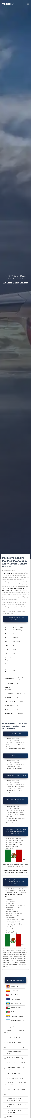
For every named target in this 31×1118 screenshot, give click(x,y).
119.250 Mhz (20, 713)
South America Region (17, 1016)
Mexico (14, 634)
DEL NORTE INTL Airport (13, 1037)
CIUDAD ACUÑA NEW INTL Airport (16, 1058)
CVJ (14, 654)
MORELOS (15, 638)
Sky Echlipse (8, 573)
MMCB (14, 650)
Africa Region (14, 990)
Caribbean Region (16, 1003)
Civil (14, 671)
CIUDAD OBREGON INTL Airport (15, 1078)
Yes (14, 659)
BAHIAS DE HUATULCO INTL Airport (16, 1047)
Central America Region (17, 1020)
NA (17, 683)
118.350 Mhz (20, 701)
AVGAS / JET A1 (21, 693)
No (13, 665)
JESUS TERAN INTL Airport (14, 1042)
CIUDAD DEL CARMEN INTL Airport (16, 1062)
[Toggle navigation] (28, 4)
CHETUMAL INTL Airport (13, 1073)
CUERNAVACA (16, 642)
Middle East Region (16, 1007)
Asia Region (14, 986)
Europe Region (15, 995)
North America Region (17, 1012)
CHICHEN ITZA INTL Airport (14, 1094)
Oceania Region (15, 999)
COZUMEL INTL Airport (13, 1117)
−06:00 (14, 646)
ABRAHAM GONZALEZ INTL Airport (16, 1089)
